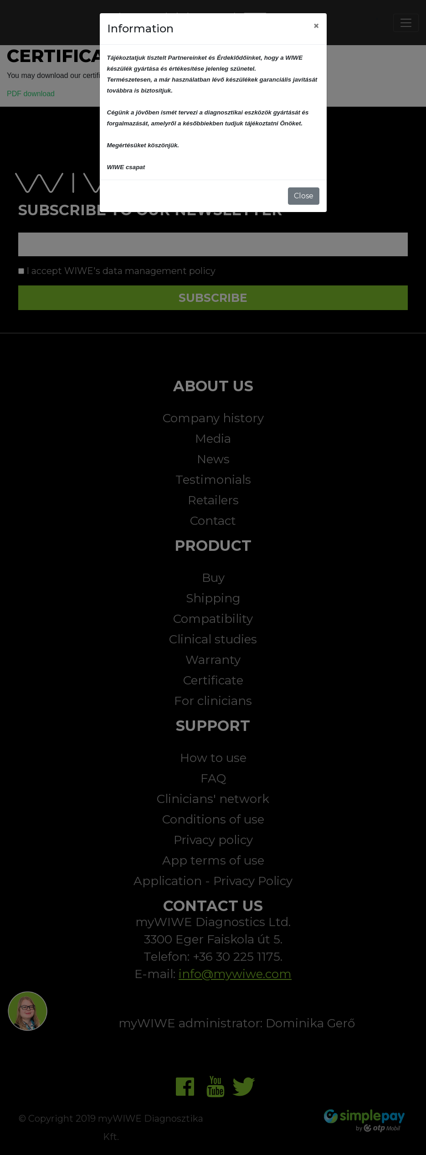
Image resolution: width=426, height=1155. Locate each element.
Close (303, 196)
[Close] (316, 26)
